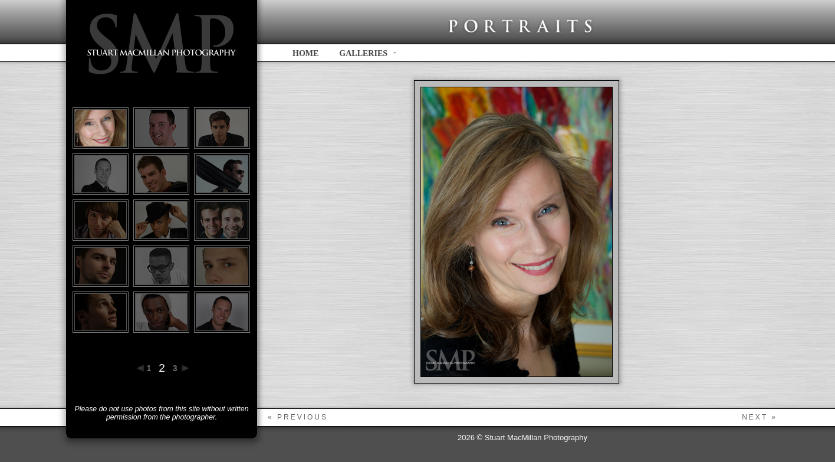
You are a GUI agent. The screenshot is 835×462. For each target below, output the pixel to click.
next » (759, 417)
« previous (298, 417)
